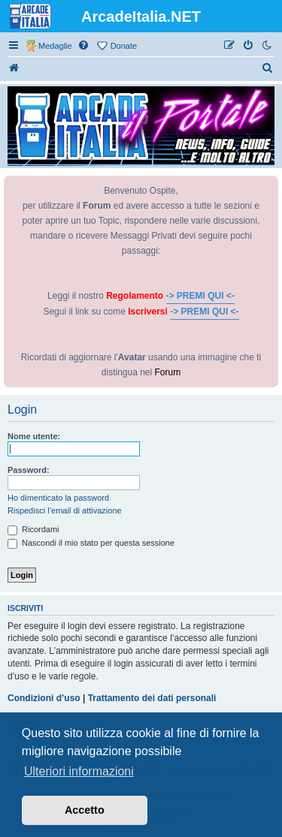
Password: (29, 469)
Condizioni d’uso (44, 698)
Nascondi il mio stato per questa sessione (91, 542)
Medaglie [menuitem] (55, 45)
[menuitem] (84, 46)
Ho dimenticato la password (58, 497)
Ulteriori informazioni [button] (79, 771)
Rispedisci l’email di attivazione (65, 510)
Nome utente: (34, 436)
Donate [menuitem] (124, 45)
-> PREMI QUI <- (200, 296)
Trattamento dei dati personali (152, 698)
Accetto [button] (85, 810)
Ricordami (33, 529)
